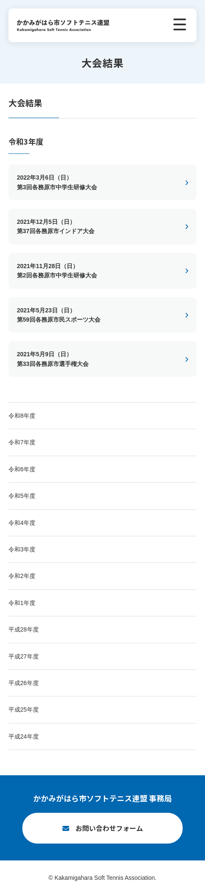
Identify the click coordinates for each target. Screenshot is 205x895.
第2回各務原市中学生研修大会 (95, 270)
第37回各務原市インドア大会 (95, 225)
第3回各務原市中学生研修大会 (95, 181)
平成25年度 (23, 709)
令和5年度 (21, 495)
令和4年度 (21, 522)
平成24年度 (23, 736)
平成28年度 (23, 629)
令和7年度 (21, 442)
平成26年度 (23, 683)
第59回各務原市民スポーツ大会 (95, 314)
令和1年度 (21, 602)
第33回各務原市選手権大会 (95, 358)
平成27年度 (23, 656)
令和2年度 (21, 575)
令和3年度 (21, 549)
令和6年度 (21, 469)
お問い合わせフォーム (109, 828)
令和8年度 (21, 415)
